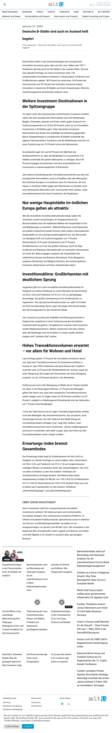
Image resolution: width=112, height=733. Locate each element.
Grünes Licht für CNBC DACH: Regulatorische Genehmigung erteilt (92, 643)
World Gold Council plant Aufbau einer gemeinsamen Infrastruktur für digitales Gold (92, 594)
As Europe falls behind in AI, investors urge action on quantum (61, 658)
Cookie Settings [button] (12, 726)
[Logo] (56, 4)
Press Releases (29, 45)
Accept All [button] (28, 726)
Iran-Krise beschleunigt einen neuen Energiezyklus (37, 658)
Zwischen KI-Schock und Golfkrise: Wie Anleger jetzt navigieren (61, 568)
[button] (4, 4)
